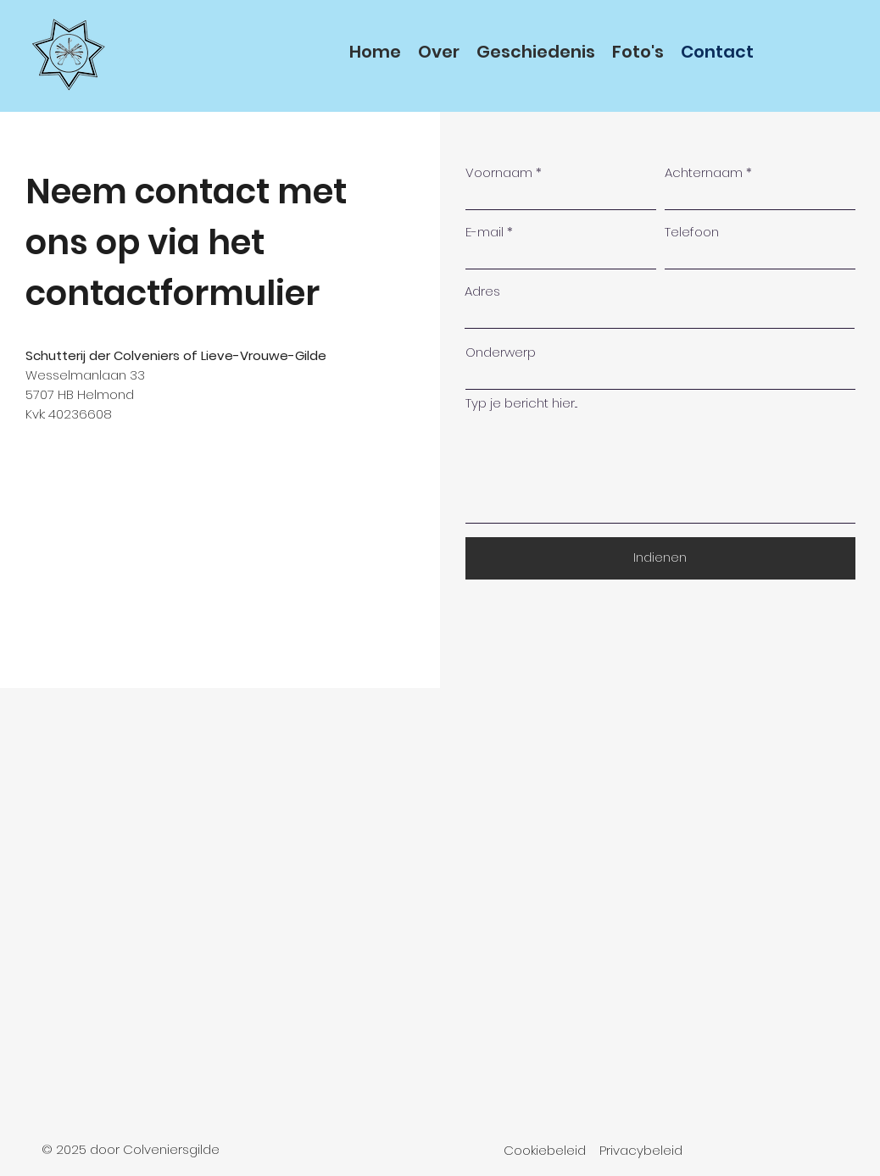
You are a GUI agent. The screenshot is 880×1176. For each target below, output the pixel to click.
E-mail (484, 231)
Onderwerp (500, 352)
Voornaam (498, 172)
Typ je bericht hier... (521, 403)
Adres (482, 291)
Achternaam (704, 172)
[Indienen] (660, 558)
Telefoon (692, 231)
